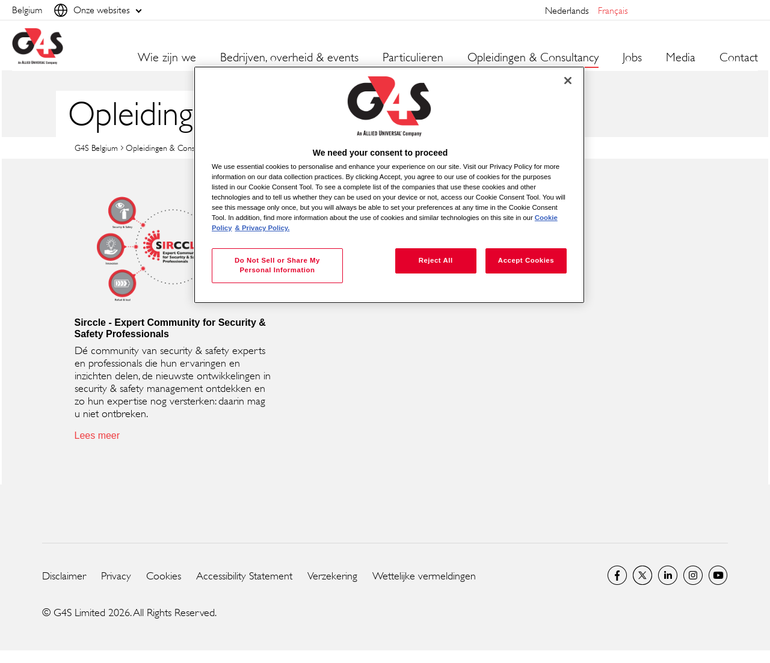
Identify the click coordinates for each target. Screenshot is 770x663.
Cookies (163, 576)
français (613, 10)
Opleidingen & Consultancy (172, 147)
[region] (389, 185)
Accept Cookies (526, 260)
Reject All (436, 260)
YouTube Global (718, 575)
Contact (738, 57)
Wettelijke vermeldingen (424, 576)
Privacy (116, 576)
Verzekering (332, 576)
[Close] (568, 80)
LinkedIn (667, 575)
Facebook (617, 575)
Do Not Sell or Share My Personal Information (277, 265)
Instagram (693, 575)
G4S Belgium (96, 147)
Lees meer (97, 435)
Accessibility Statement (244, 576)
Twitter (642, 575)
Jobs (632, 57)
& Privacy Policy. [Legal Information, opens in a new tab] (262, 227)
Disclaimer (64, 576)
